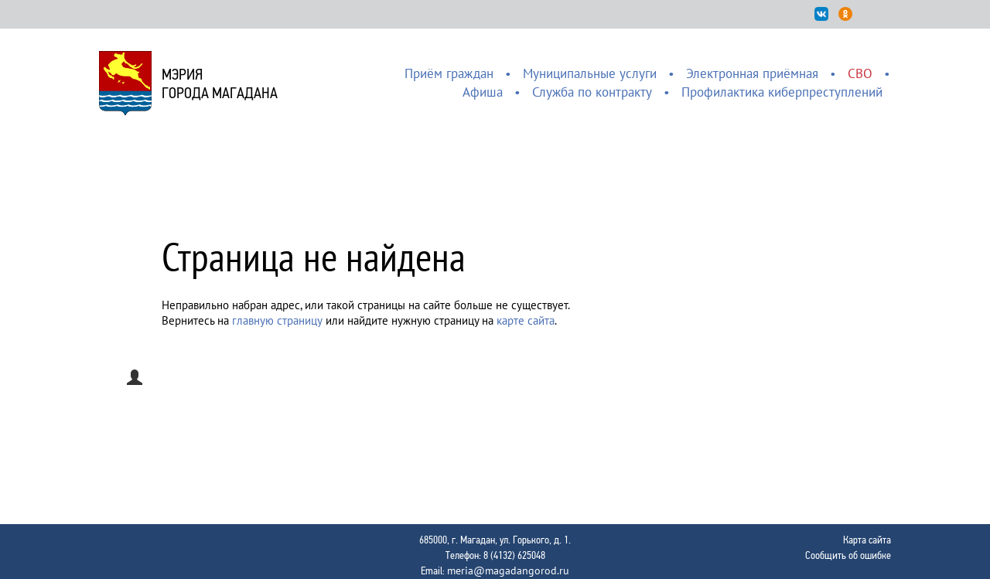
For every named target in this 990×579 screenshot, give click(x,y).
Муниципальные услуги (590, 73)
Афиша (483, 91)
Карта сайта (867, 539)
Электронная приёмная (752, 73)
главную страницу (277, 320)
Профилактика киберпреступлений (781, 91)
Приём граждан (449, 73)
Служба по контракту (592, 91)
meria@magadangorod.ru (508, 570)
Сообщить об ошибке (848, 555)
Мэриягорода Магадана (220, 83)
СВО (860, 73)
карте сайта (526, 320)
